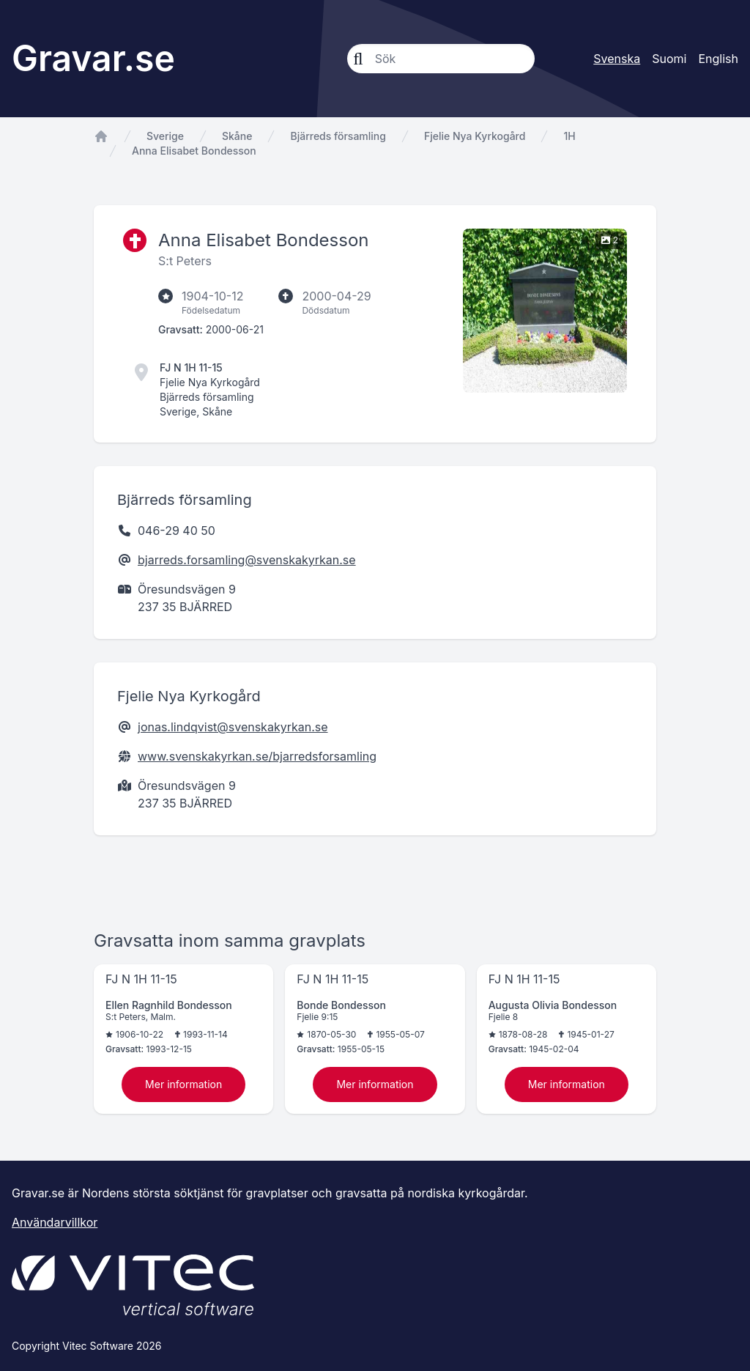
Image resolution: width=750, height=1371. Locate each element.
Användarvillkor (54, 1222)
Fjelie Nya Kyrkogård (475, 136)
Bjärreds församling (337, 136)
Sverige (165, 136)
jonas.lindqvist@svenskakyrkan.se (233, 727)
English (718, 58)
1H (569, 136)
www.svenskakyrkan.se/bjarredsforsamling (257, 756)
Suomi (669, 58)
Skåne (237, 136)
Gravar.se (93, 58)
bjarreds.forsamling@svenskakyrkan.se (247, 560)
